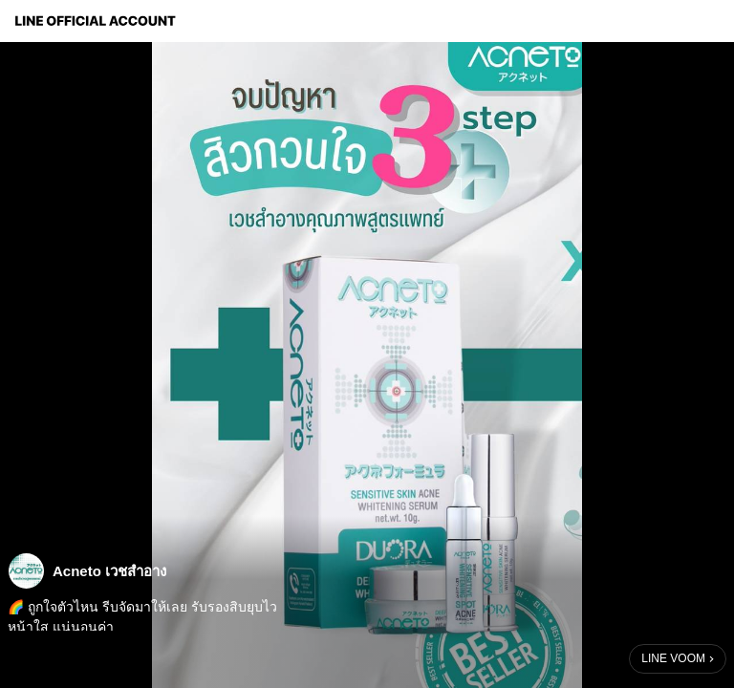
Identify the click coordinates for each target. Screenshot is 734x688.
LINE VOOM (673, 658)
